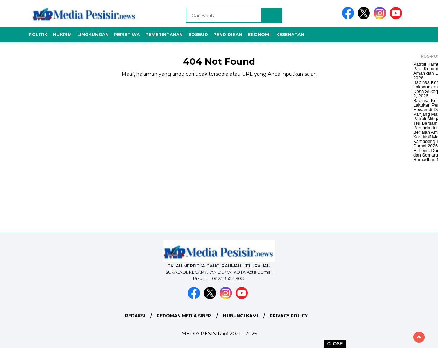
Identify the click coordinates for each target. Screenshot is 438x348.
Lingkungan (93, 34)
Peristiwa (127, 34)
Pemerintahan (164, 34)
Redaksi (135, 315)
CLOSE (335, 343)
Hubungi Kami (240, 315)
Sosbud (198, 34)
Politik (38, 34)
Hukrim (62, 34)
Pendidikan (227, 34)
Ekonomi (259, 34)
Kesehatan (290, 34)
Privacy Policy (289, 315)
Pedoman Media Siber (184, 315)
